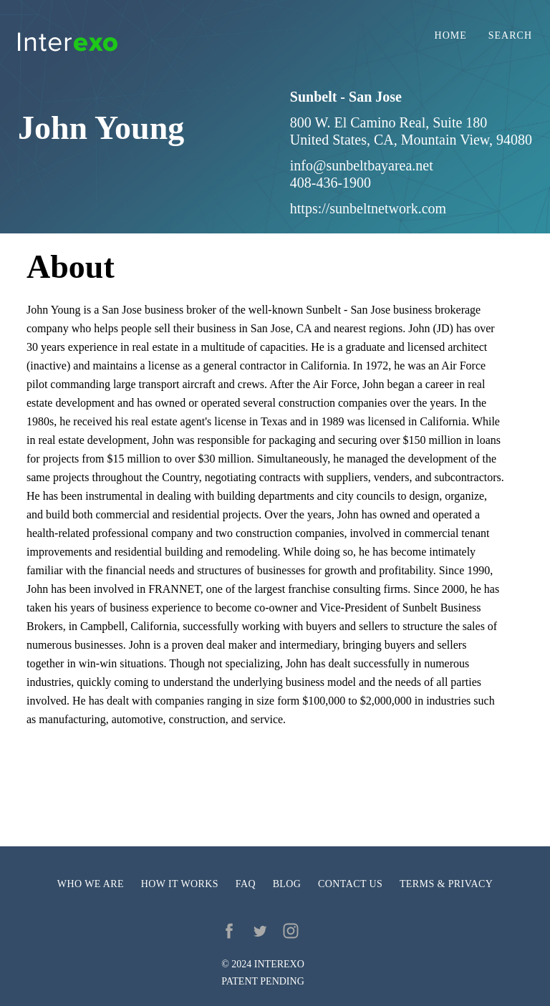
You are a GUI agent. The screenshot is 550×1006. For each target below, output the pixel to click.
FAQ (246, 884)
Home (451, 36)
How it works (179, 884)
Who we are (90, 884)
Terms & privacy (446, 884)
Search (510, 36)
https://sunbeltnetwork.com (368, 208)
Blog (287, 884)
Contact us (350, 884)
